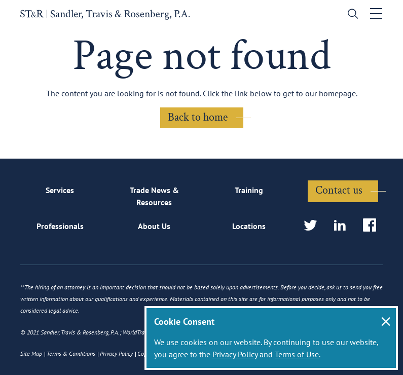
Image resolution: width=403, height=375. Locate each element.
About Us (154, 226)
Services (60, 190)
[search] (350, 15)
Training (249, 190)
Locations (249, 226)
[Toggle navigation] (376, 14)
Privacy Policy (235, 354)
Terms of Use (297, 354)
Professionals (60, 226)
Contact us (338, 190)
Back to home (198, 117)
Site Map (31, 353)
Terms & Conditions (71, 353)
